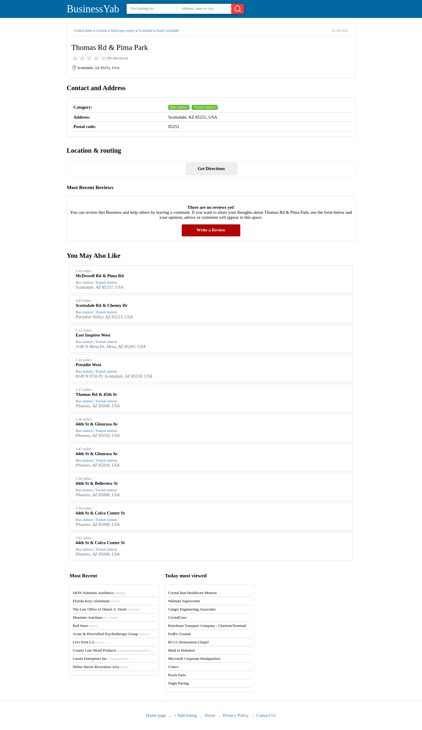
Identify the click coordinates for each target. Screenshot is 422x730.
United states (83, 30)
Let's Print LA (88, 642)
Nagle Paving (178, 683)
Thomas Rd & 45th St (96, 394)
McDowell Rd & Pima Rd (100, 275)
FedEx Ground (179, 634)
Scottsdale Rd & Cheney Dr (102, 305)
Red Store (85, 625)
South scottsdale (167, 30)
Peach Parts (177, 675)
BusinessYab (93, 9)
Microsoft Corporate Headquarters (194, 658)
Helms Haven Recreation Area (100, 667)
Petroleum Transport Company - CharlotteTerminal (207, 625)
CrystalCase (177, 617)
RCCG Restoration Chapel (188, 642)
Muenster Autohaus (96, 617)
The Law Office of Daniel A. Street (106, 609)
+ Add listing (185, 715)
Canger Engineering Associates (191, 609)
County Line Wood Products (111, 650)
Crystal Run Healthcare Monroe (192, 593)
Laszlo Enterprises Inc (100, 658)
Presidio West (88, 364)
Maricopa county (123, 30)
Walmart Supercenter (184, 601)
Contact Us (266, 715)
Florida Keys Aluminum (96, 601)
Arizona (101, 30)
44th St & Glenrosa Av (97, 424)
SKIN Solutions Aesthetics (99, 593)
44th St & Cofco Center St (100, 513)
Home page (156, 715)
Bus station (178, 107)
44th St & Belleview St (97, 483)
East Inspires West (93, 335)
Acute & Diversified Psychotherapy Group (111, 634)
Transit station (204, 107)
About (209, 715)
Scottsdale (145, 30)
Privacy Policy (236, 715)
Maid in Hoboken (181, 650)
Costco (173, 667)
